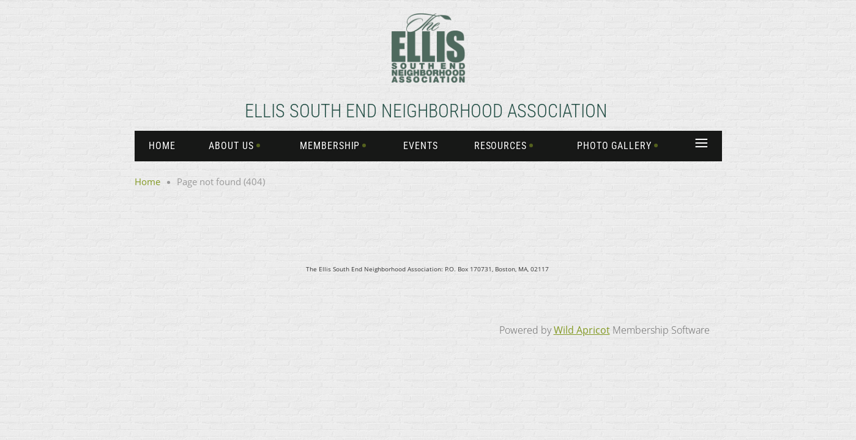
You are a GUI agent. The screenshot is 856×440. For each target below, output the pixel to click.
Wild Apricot (582, 330)
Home (147, 181)
